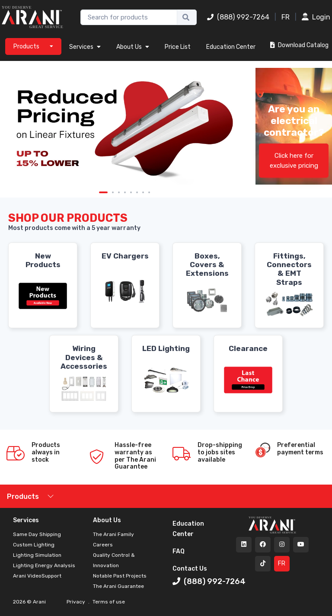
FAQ (178, 551)
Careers (103, 545)
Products (23, 496)
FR (285, 17)
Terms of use (108, 602)
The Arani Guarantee (118, 586)
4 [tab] (125, 192)
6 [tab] (137, 192)
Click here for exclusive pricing (294, 160)
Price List (178, 47)
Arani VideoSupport (37, 576)
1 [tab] (103, 192)
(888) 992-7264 (238, 17)
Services (85, 47)
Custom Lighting (33, 545)
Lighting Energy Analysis (44, 565)
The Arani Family (113, 534)
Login (316, 17)
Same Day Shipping (37, 534)
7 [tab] (143, 192)
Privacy (76, 602)
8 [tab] (149, 192)
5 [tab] (131, 192)
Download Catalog (299, 45)
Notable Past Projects (120, 576)
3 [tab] (119, 192)
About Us (132, 47)
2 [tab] (113, 192)
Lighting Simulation (37, 555)
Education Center (230, 47)
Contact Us (189, 568)
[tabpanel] (124, 126)
